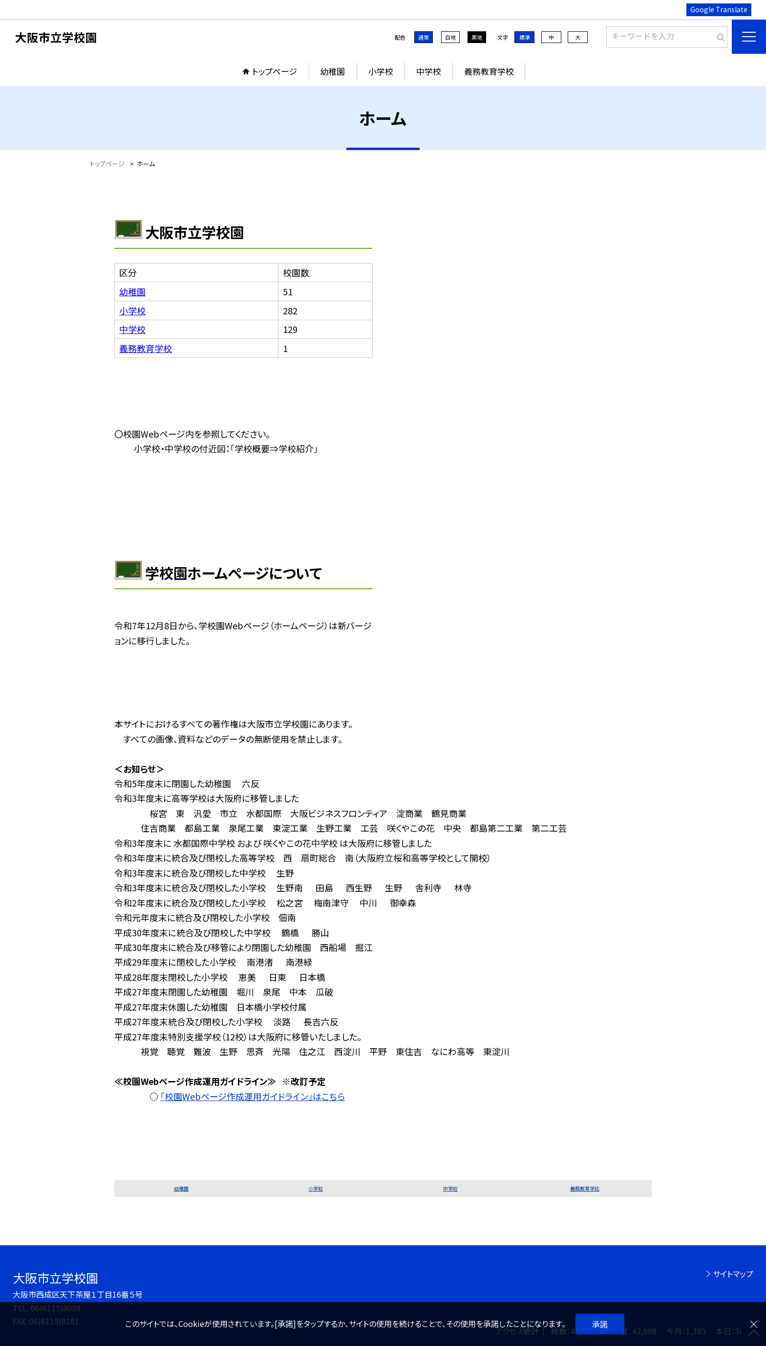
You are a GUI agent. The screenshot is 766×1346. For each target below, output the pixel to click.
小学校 (380, 71)
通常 (423, 37)
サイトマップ (733, 1274)
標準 (524, 37)
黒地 (476, 37)
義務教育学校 (489, 71)
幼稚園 (332, 71)
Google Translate (718, 9)
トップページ (274, 71)
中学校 (428, 71)
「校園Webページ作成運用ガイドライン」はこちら (252, 1096)
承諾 (600, 1324)
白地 (450, 37)
